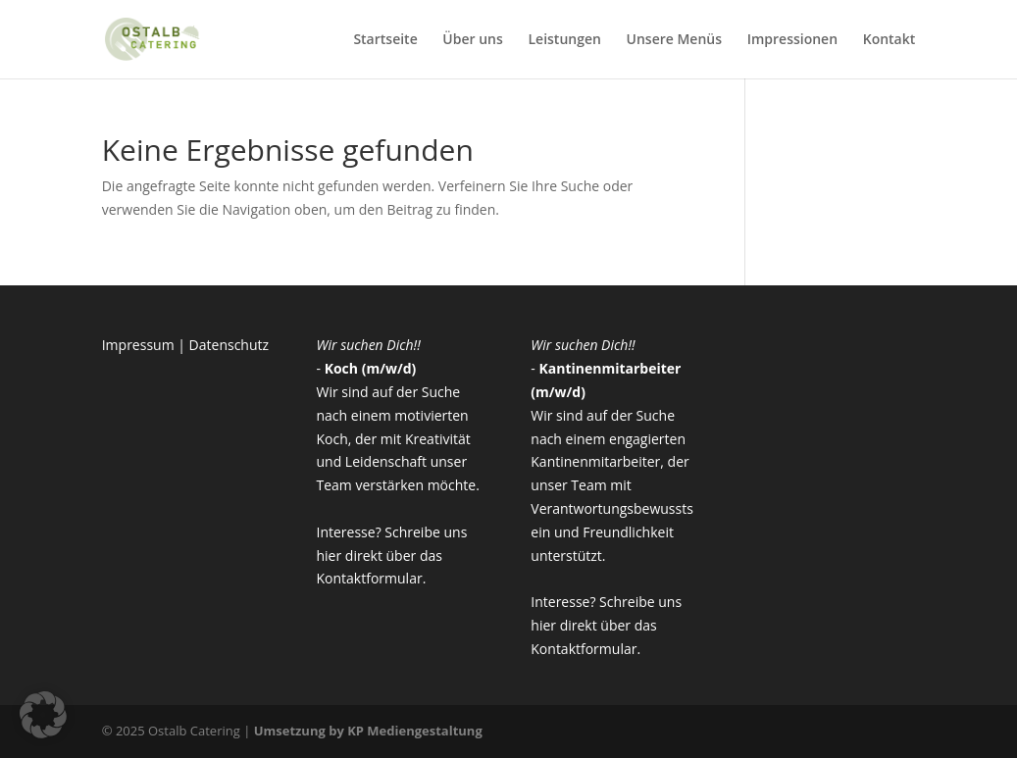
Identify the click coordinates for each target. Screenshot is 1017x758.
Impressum (138, 344)
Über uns (472, 40)
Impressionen (792, 40)
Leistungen (564, 40)
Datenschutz (229, 344)
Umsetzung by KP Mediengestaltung (368, 730)
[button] (43, 715)
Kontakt (889, 40)
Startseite (385, 40)
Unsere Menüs (675, 40)
